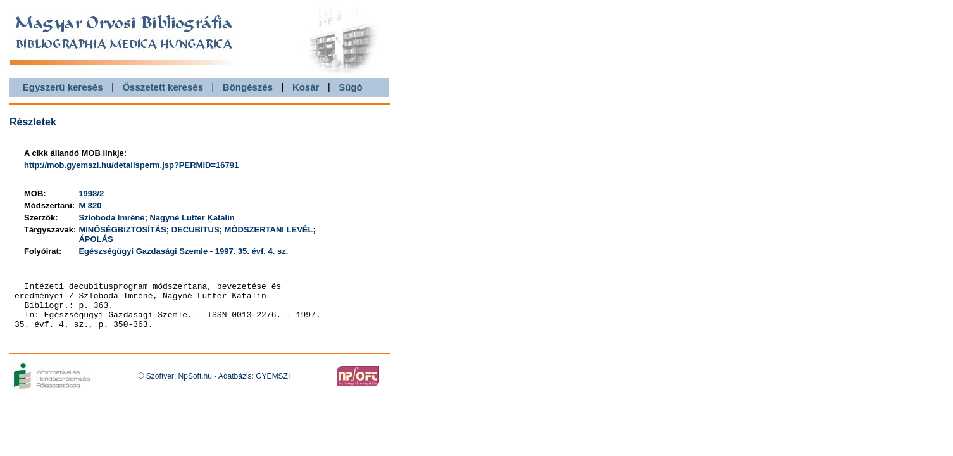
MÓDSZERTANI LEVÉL (269, 229)
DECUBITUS (195, 229)
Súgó (351, 87)
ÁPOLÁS (95, 239)
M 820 (89, 205)
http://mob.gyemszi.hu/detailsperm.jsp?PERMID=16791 (131, 165)
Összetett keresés (162, 87)
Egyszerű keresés (63, 87)
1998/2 (91, 193)
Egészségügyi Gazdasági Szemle (143, 251)
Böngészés (248, 87)
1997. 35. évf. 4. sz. (252, 251)
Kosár (306, 87)
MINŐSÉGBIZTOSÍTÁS (122, 229)
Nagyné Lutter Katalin (191, 217)
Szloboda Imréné (111, 217)
